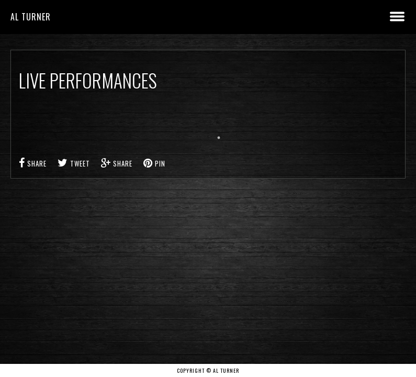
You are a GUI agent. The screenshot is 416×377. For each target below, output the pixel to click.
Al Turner (30, 16)
